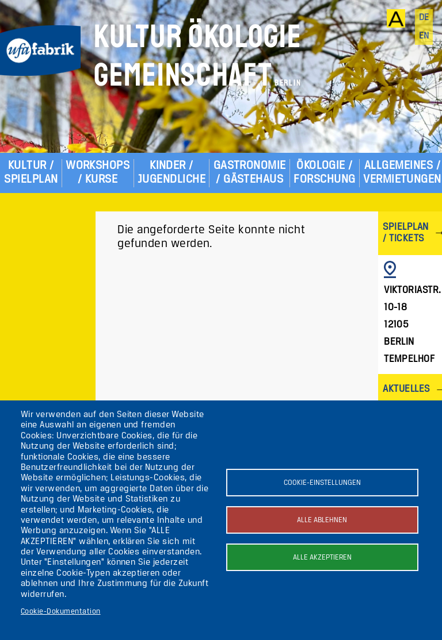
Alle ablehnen (322, 520)
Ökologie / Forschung (324, 173)
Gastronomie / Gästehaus (250, 173)
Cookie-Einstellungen (322, 483)
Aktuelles (406, 389)
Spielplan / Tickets (405, 233)
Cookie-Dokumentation (61, 611)
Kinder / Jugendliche (171, 173)
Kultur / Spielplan (31, 173)
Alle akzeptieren (322, 557)
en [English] (424, 36)
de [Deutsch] (424, 17)
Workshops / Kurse (97, 173)
